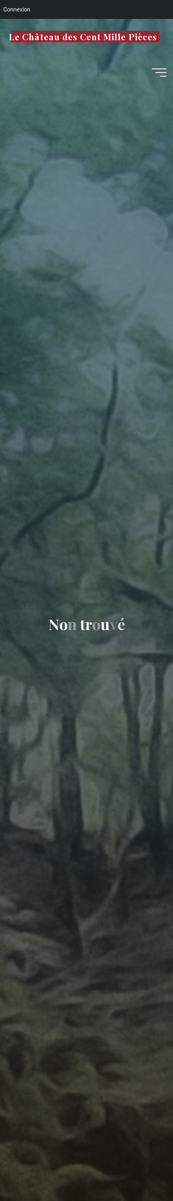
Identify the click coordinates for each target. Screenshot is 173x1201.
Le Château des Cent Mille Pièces (83, 36)
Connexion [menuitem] (16, 9)
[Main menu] (159, 72)
